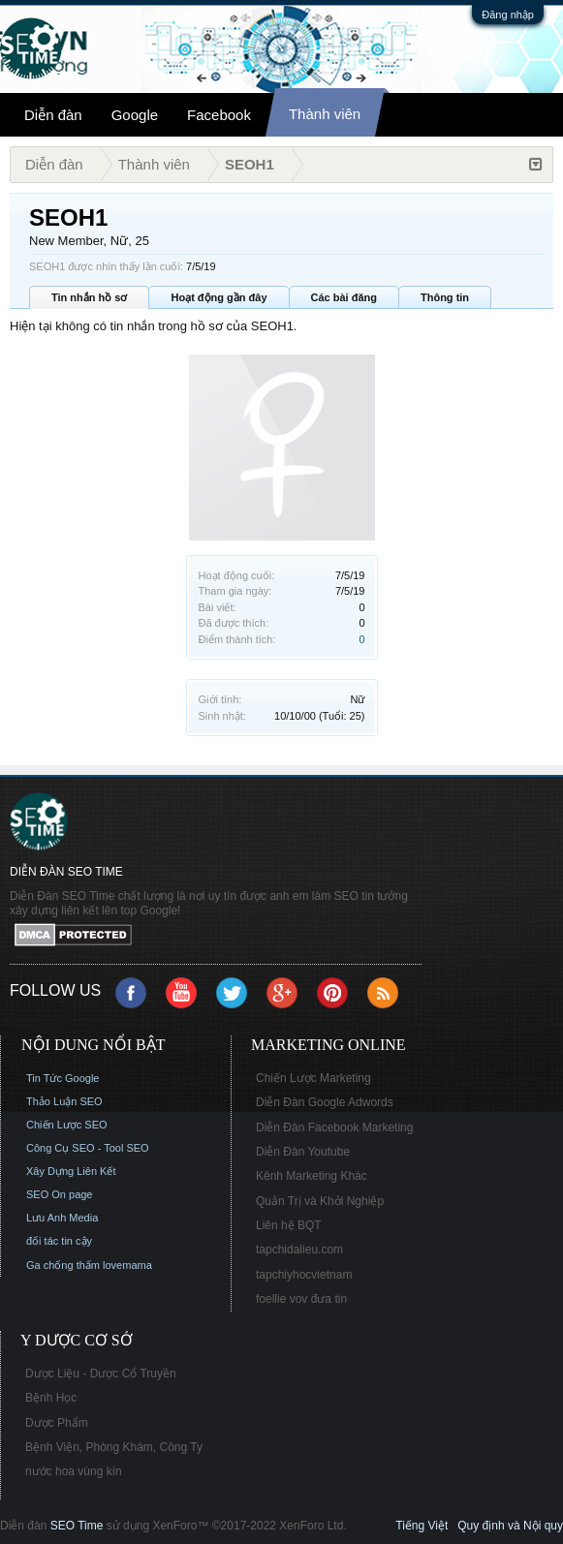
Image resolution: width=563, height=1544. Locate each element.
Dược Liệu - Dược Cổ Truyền (100, 1373)
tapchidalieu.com (299, 1249)
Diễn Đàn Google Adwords (324, 1102)
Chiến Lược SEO (67, 1124)
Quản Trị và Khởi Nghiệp (320, 1201)
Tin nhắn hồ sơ (89, 297)
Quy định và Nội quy (510, 1525)
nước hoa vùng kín (73, 1471)
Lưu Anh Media (62, 1217)
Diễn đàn (53, 115)
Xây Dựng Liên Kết (71, 1171)
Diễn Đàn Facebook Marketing (334, 1127)
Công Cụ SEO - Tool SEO (87, 1148)
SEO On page (59, 1194)
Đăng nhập (508, 14)
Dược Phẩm (56, 1423)
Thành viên (324, 114)
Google (134, 115)
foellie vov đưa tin (301, 1299)
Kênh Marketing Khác (311, 1176)
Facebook (219, 115)
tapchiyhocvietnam (304, 1275)
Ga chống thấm (63, 1265)
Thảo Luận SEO (64, 1101)
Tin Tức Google (62, 1078)
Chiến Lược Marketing (313, 1078)
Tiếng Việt (421, 1525)
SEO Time (77, 1525)
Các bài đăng (344, 297)
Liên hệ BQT (289, 1225)
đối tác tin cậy (59, 1241)
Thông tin (445, 297)
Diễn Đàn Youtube (303, 1151)
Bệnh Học (51, 1398)
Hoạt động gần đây (218, 297)
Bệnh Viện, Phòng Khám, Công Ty (114, 1447)
